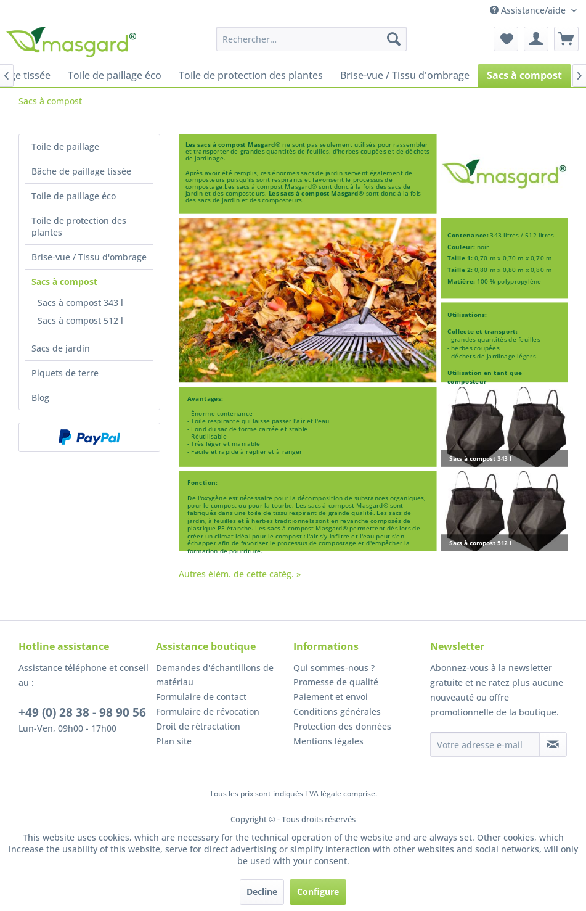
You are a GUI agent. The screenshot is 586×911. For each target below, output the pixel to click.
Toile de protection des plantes (78, 226)
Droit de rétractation (198, 726)
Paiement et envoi (330, 697)
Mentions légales (328, 741)
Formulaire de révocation (207, 711)
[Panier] (566, 39)
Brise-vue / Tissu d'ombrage (89, 257)
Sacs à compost (64, 281)
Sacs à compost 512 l (80, 320)
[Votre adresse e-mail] (485, 744)
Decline (261, 891)
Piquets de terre (65, 373)
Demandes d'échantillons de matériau (215, 675)
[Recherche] (394, 39)
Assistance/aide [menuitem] (529, 10)
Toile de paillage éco (73, 196)
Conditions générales (337, 711)
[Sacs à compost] (524, 75)
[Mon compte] (536, 39)
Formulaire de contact (201, 697)
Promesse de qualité (335, 682)
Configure (318, 891)
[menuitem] (311, 39)
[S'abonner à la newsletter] (553, 744)
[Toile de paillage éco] (114, 75)
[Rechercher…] (311, 39)
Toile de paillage (65, 146)
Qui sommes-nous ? (334, 668)
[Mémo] (506, 39)
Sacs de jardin (60, 348)
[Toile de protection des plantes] (251, 75)
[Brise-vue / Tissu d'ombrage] (405, 75)
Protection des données (342, 726)
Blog (40, 397)
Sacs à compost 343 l (80, 302)
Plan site (174, 741)
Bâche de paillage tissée (81, 171)
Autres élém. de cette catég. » (240, 574)
